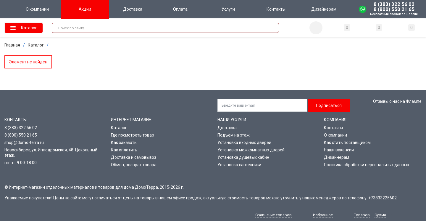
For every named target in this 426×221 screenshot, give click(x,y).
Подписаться (329, 105)
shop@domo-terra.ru (24, 142)
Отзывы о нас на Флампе (397, 101)
